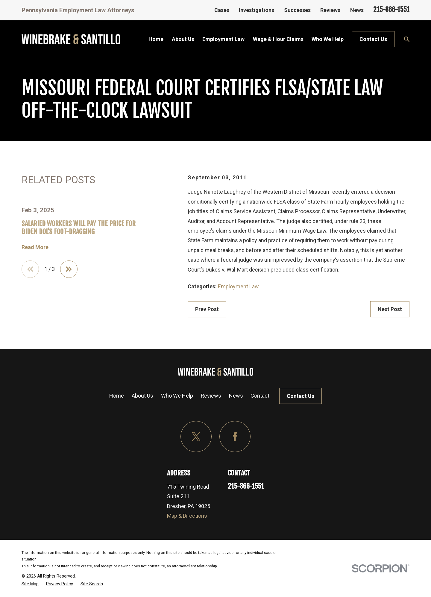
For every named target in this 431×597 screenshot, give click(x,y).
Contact (260, 396)
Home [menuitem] (155, 39)
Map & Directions (187, 516)
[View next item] (69, 269)
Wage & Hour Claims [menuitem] (278, 39)
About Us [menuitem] (183, 39)
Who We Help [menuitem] (328, 39)
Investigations (256, 10)
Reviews (330, 10)
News (357, 10)
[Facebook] (235, 436)
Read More (35, 247)
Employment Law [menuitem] (223, 39)
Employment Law (238, 286)
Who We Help (177, 396)
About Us (142, 396)
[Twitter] (196, 436)
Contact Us (373, 39)
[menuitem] (30, 583)
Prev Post (207, 309)
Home (116, 396)
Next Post (390, 309)
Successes (297, 10)
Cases (221, 10)
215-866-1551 (391, 9)
